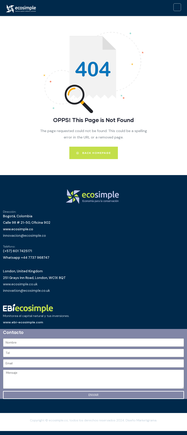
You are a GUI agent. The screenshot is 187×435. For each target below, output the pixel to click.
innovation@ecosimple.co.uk (26, 290)
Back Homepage (93, 152)
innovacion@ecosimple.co (24, 235)
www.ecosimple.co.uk (20, 284)
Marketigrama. (146, 420)
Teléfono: (9, 246)
